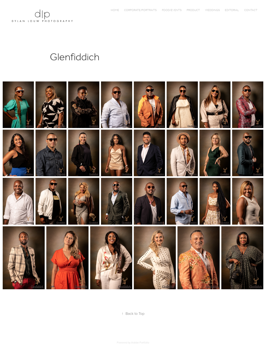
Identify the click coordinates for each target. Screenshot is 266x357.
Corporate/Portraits (140, 10)
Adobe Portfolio (140, 342)
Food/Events (172, 10)
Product (193, 10)
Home (115, 10)
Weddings (212, 10)
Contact (250, 10)
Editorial (232, 10)
